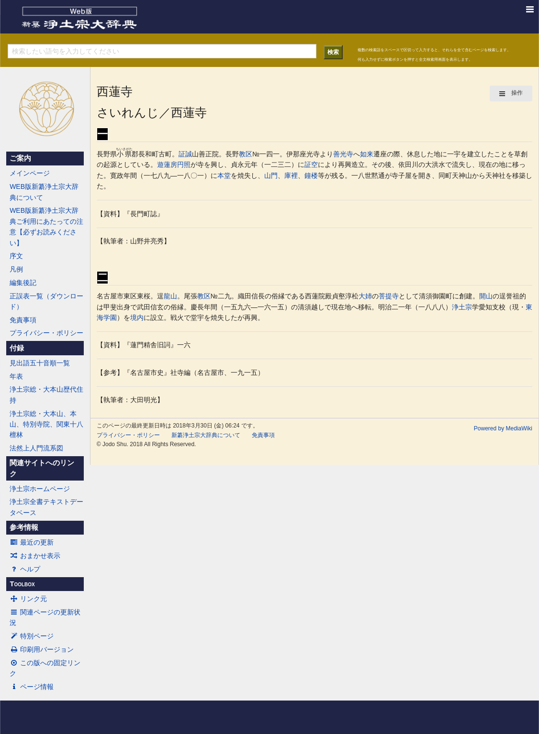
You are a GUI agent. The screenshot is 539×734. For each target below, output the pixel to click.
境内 (137, 317)
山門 (271, 175)
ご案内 (20, 158)
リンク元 (28, 599)
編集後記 (23, 282)
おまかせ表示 (35, 555)
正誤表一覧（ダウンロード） (46, 301)
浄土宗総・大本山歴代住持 (46, 394)
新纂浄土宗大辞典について (205, 435)
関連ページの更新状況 (45, 617)
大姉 (365, 296)
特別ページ (32, 636)
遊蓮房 (167, 164)
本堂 (224, 175)
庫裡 (291, 175)
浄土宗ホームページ (40, 489)
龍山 (170, 296)
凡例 (16, 269)
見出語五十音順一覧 (40, 363)
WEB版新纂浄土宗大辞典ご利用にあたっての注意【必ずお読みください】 (46, 226)
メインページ (30, 173)
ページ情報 (32, 686)
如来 (366, 154)
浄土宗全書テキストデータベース (46, 507)
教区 (245, 154)
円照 (184, 164)
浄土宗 (462, 307)
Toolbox (22, 584)
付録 (17, 348)
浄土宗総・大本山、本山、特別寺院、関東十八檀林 (46, 424)
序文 (16, 256)
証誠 (185, 154)
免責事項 (23, 320)
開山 (486, 296)
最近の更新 (32, 542)
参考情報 (24, 527)
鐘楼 (311, 175)
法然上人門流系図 (36, 448)
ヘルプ (25, 569)
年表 (16, 376)
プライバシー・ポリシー (46, 333)
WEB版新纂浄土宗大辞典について (44, 192)
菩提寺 (389, 296)
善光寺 (343, 154)
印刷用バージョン (42, 649)
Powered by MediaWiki (503, 428)
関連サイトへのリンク (42, 468)
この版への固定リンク (45, 668)
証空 (311, 164)
